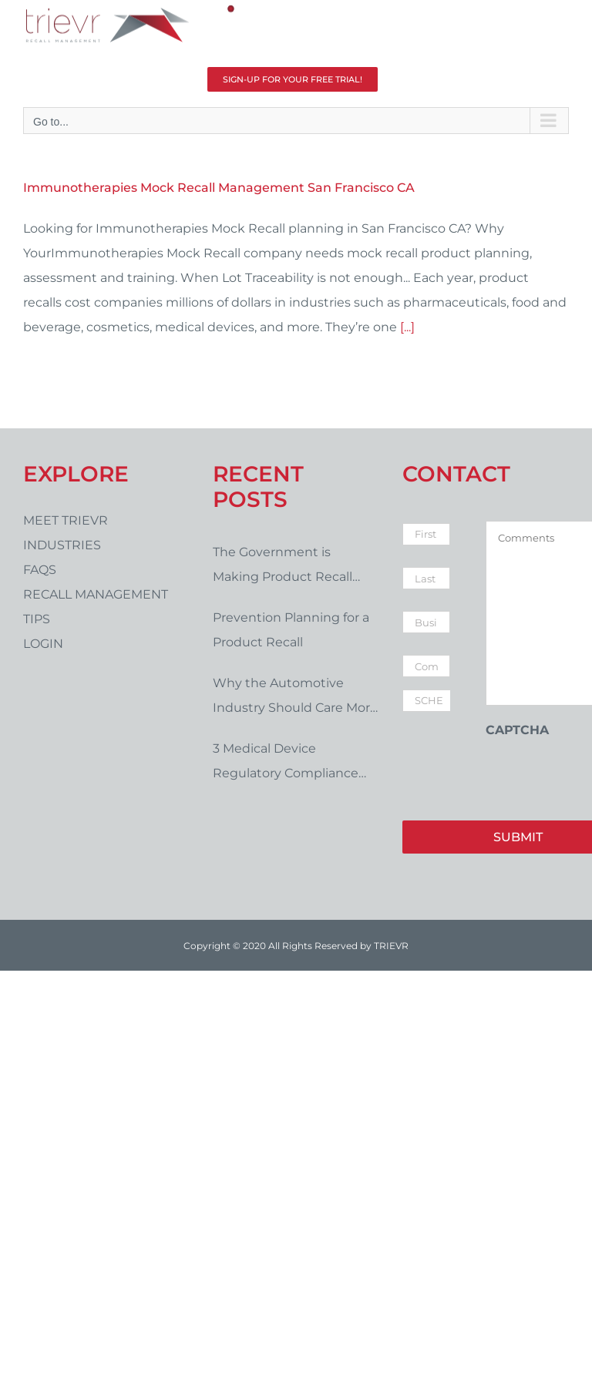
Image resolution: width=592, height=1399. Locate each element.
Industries (62, 545)
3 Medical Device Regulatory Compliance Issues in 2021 (285, 763)
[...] (407, 327)
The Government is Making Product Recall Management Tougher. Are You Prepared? (295, 567)
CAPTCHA (517, 730)
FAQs (39, 569)
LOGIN (43, 643)
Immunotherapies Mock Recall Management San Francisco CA (219, 187)
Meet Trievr (65, 520)
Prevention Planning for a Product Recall (291, 629)
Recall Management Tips (95, 606)
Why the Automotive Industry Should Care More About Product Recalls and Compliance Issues (295, 698)
